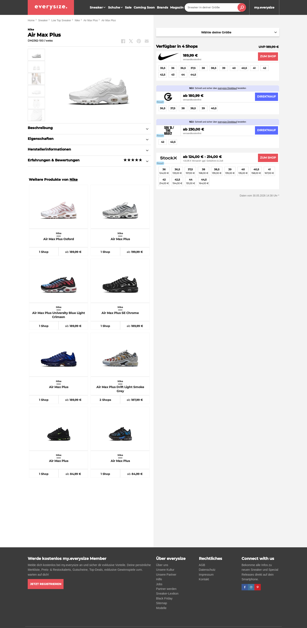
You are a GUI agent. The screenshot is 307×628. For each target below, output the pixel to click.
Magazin (177, 7)
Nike (77, 20)
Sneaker (98, 7)
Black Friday (164, 598)
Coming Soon (144, 7)
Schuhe (116, 7)
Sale (128, 7)
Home (31, 20)
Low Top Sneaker (61, 20)
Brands (162, 7)
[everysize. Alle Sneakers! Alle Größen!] (51, 7)
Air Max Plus (90, 20)
